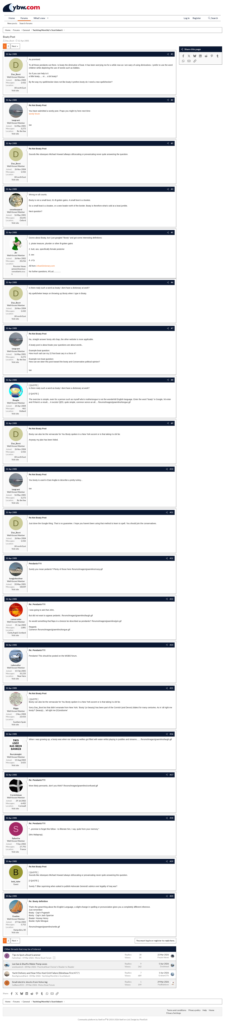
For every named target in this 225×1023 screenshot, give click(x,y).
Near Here (21, 676)
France (23, 849)
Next (14, 46)
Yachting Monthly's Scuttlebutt (56, 976)
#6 (172, 282)
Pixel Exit (143, 1019)
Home (12, 18)
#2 (172, 100)
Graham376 (164, 975)
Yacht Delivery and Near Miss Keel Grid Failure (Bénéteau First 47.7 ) (45, 972)
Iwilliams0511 (18, 985)
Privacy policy (194, 1010)
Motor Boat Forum (43, 958)
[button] (47, 18)
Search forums (26, 23)
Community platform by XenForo (104, 1019)
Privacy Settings (173, 1013)
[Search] (212, 18)
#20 (171, 896)
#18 (171, 818)
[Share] (168, 54)
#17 (171, 775)
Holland (22, 411)
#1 (172, 54)
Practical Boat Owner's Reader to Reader (55, 967)
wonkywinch (17, 967)
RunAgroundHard (20, 976)
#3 (172, 143)
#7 (172, 328)
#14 (171, 645)
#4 (172, 189)
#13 (171, 599)
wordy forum (34, 114)
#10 (171, 469)
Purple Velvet (163, 957)
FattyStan (16, 958)
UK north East (20, 88)
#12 (171, 558)
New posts (12, 23)
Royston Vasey (19, 266)
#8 (172, 380)
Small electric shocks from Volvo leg (29, 982)
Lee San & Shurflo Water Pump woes (29, 963)
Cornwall (22, 806)
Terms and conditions (176, 1010)
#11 (171, 512)
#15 (171, 688)
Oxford (23, 220)
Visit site (15, 90)
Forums (24, 18)
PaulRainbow (163, 984)
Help (205, 1010)
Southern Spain (19, 722)
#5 (172, 232)
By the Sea (21, 131)
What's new (39, 18)
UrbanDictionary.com (45, 266)
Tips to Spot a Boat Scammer (26, 954)
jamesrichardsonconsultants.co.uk (18, 271)
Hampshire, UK (19, 930)
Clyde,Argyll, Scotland (16, 633)
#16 (171, 734)
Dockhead (164, 966)
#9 (172, 423)
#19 (171, 861)
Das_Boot (9, 40)
